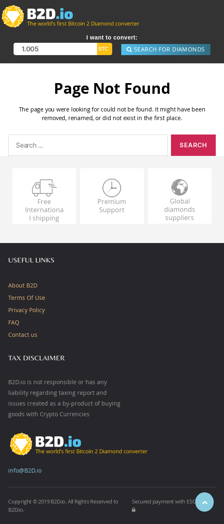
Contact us (22, 335)
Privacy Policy (26, 310)
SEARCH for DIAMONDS (166, 49)
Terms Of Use (26, 297)
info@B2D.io (25, 470)
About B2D (22, 285)
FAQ (13, 322)
